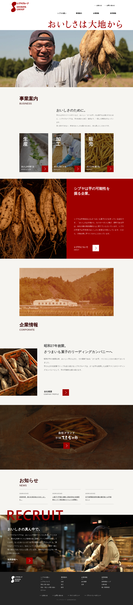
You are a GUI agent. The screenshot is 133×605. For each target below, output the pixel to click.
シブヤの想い (61, 13)
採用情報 (113, 13)
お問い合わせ (111, 5)
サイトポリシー (75, 595)
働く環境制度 (106, 587)
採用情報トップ (106, 581)
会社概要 (84, 581)
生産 (62, 581)
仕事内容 (104, 584)
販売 (62, 587)
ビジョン (43, 590)
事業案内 (79, 13)
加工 (62, 584)
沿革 (82, 584)
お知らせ (99, 5)
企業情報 (96, 13)
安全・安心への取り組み (48, 587)
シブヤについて (45, 581)
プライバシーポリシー (94, 595)
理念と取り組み (45, 584)
